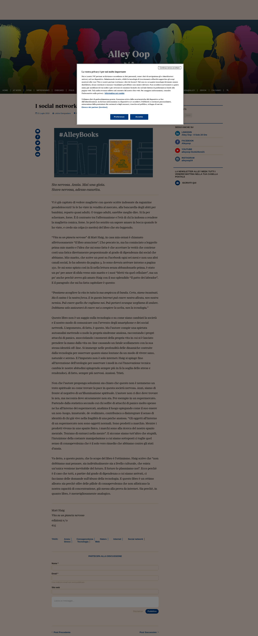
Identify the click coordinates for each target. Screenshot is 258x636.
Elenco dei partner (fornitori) (94, 107)
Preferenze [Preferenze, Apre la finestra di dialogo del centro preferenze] (119, 117)
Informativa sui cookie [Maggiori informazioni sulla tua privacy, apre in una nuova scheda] (114, 93)
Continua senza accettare (170, 68)
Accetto (139, 117)
